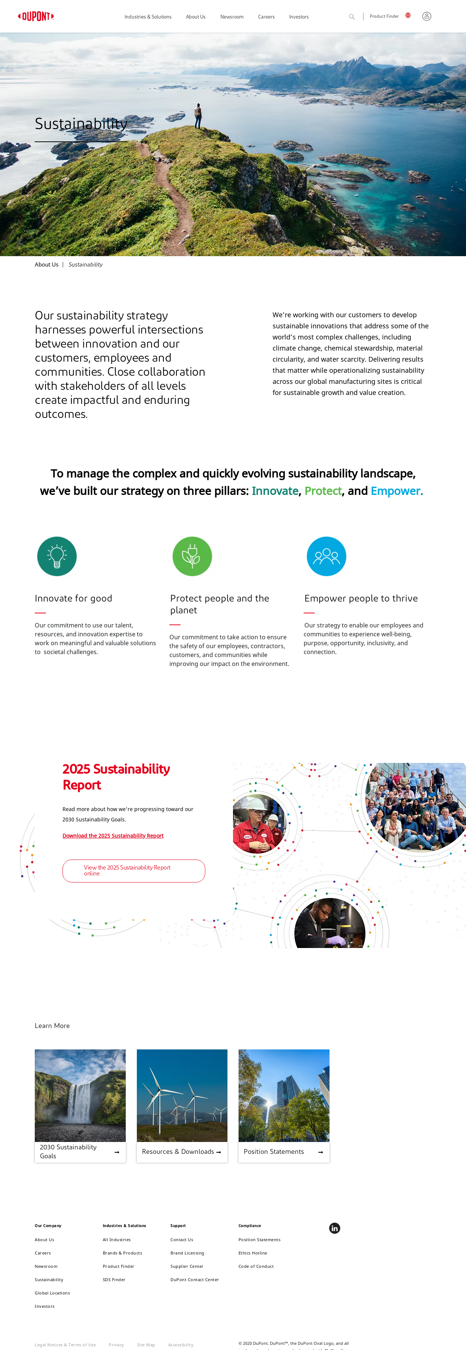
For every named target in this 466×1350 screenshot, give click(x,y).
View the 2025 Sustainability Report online (127, 871)
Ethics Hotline (253, 1253)
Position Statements (260, 1239)
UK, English (410, 15)
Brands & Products (122, 1253)
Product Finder (384, 17)
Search (360, 17)
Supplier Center (187, 1266)
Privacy (116, 1344)
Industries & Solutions (148, 17)
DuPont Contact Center (194, 1279)
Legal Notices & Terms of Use (65, 1344)
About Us (196, 17)
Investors (299, 17)
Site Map (146, 1344)
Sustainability (49, 1279)
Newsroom (232, 17)
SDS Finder (114, 1279)
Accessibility (181, 1344)
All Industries (117, 1239)
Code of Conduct (256, 1266)
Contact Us (181, 1239)
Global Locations (52, 1293)
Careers (266, 17)
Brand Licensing (187, 1253)
